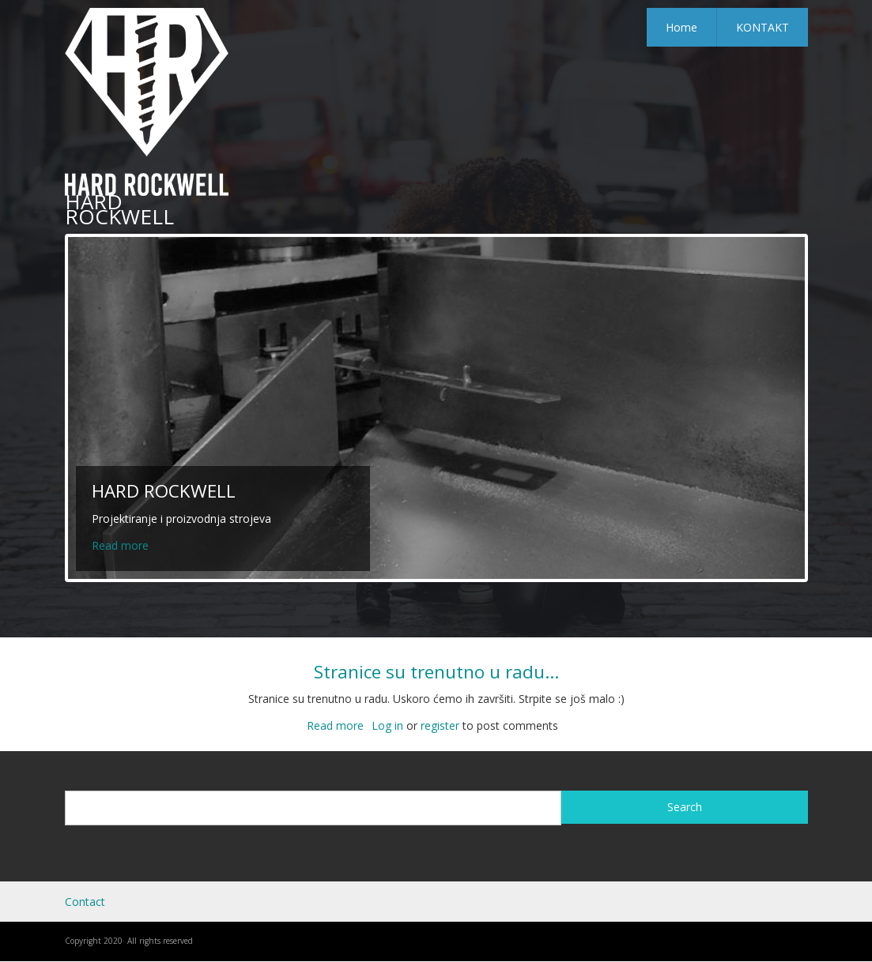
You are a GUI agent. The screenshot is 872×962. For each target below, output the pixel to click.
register (440, 725)
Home (681, 27)
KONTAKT (762, 27)
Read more (120, 545)
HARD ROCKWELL (119, 209)
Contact (85, 901)
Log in (387, 725)
